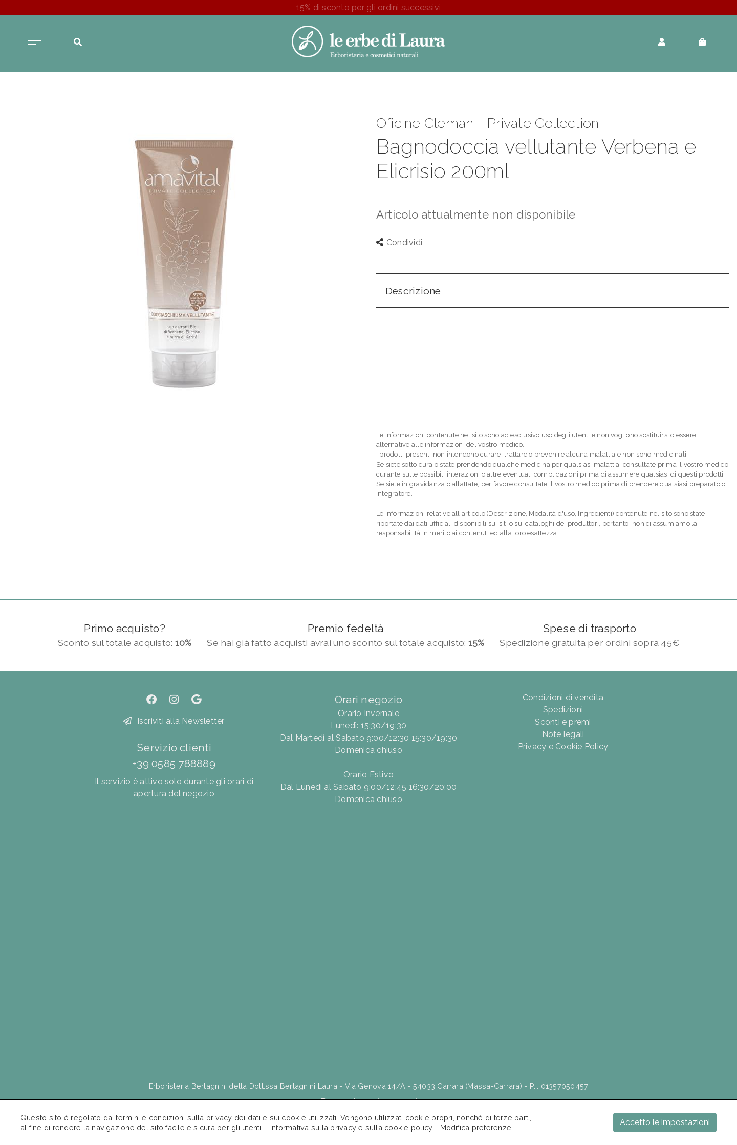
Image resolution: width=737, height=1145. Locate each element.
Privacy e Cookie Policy (563, 746)
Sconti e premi (563, 722)
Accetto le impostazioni (665, 1122)
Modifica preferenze (476, 1127)
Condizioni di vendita (563, 697)
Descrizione (413, 290)
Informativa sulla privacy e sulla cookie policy (351, 1127)
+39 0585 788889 (174, 763)
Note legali (563, 734)
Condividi (399, 242)
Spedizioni (563, 710)
